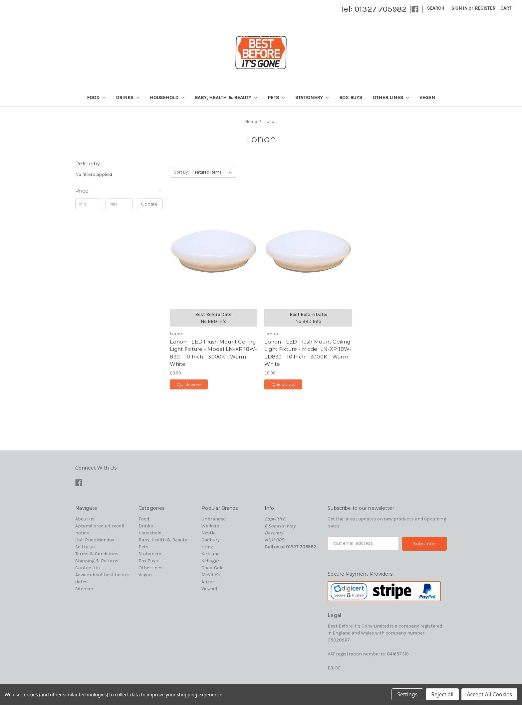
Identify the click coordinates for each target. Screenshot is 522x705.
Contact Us (87, 568)
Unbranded (213, 519)
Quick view (189, 384)
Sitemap (84, 589)
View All (209, 589)
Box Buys (350, 97)
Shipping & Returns (97, 561)
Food (96, 97)
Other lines (391, 97)
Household (167, 97)
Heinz (207, 547)
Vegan (427, 97)
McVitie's (210, 575)
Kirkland (210, 554)
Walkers (210, 526)
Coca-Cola (212, 568)
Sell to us (85, 547)
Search (435, 8)
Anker (207, 582)
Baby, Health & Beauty (226, 97)
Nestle (208, 533)
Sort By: (181, 172)
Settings (407, 694)
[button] (119, 191)
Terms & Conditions (97, 554)
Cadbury (210, 540)
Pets (276, 97)
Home (251, 121)
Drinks (127, 97)
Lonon (271, 121)
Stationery (312, 97)
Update (149, 204)
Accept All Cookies (489, 694)
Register (485, 8)
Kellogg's (211, 561)
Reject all (442, 694)
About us (85, 519)
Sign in (459, 8)
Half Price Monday (94, 540)
